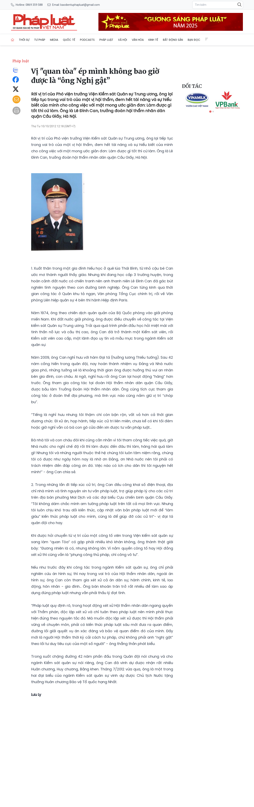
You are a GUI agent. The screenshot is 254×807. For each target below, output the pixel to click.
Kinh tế (153, 40)
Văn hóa (138, 40)
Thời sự (24, 40)
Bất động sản (173, 40)
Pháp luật (106, 40)
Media (54, 40)
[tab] (210, 111)
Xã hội (122, 40)
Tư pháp (39, 40)
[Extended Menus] (206, 39)
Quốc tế (69, 40)
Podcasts (87, 40)
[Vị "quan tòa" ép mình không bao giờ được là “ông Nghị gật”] (44, 22)
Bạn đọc (194, 40)
